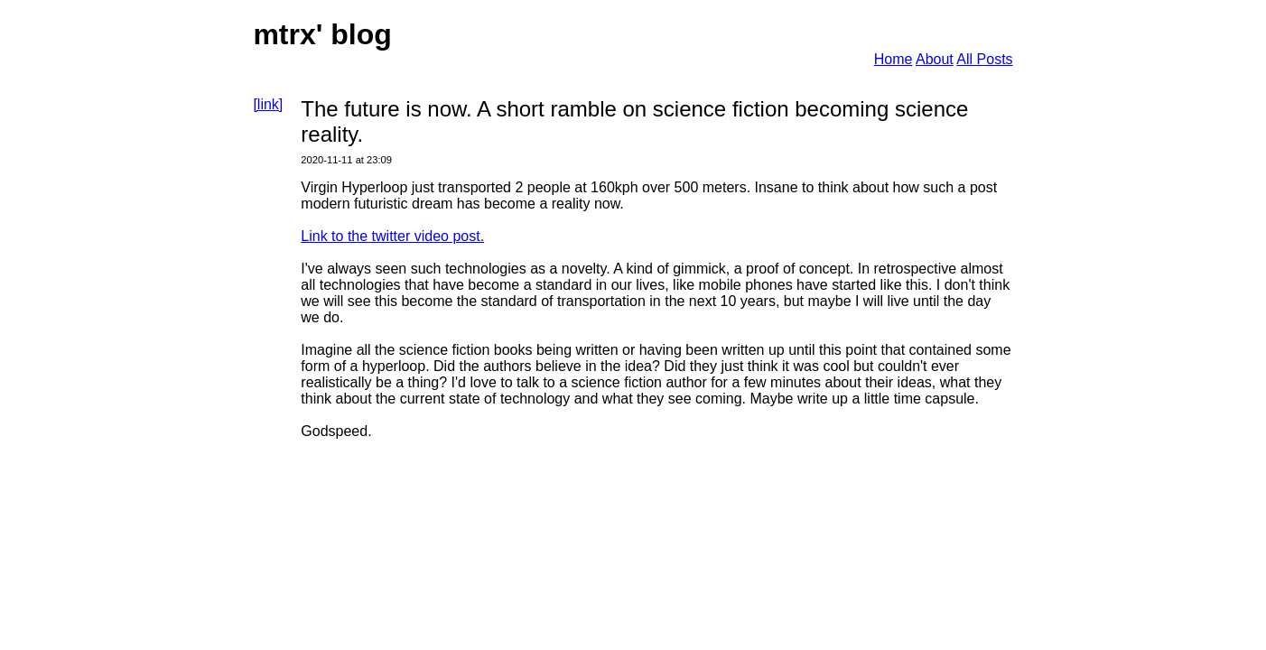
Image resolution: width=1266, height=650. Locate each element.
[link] (268, 104)
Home (893, 59)
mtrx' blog (322, 34)
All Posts (984, 59)
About (935, 59)
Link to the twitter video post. (392, 236)
